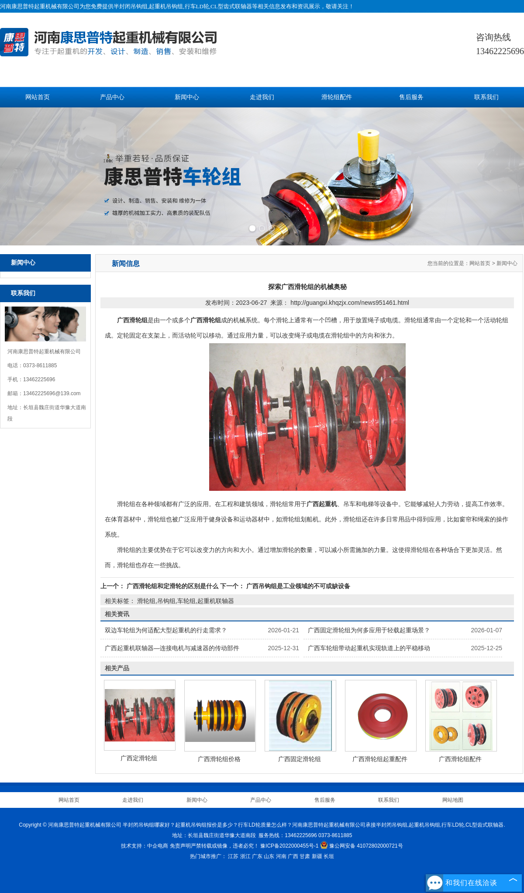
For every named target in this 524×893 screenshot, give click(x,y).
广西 (293, 856)
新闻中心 (187, 97)
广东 (257, 856)
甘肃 (305, 856)
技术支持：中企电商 (144, 846)
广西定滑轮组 (139, 758)
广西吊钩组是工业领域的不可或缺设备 (297, 586)
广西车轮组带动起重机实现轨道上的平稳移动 (369, 648)
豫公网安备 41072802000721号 (361, 846)
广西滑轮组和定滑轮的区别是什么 (172, 586)
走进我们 (262, 97)
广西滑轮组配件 (460, 758)
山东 (269, 856)
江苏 (233, 856)
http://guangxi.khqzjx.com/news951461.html (349, 302)
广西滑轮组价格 (219, 758)
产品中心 (112, 97)
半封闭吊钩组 (131, 6)
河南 (281, 856)
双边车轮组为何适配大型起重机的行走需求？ (166, 630)
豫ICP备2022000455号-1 (289, 846)
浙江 (245, 856)
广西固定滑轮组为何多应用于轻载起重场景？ (369, 630)
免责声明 (180, 846)
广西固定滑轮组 (299, 758)
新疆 (317, 856)
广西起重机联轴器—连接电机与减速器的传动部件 (172, 648)
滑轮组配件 (336, 97)
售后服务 (411, 97)
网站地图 (452, 800)
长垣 (329, 856)
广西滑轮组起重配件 (379, 758)
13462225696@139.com (52, 393)
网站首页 (37, 97)
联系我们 (486, 97)
